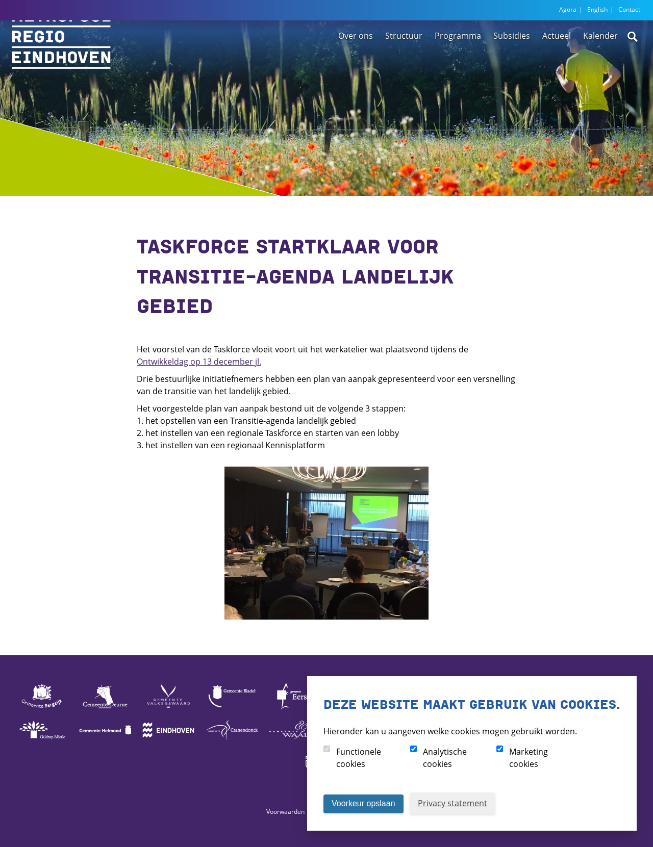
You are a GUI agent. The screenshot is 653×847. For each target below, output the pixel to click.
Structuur (403, 67)
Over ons (355, 67)
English (597, 9)
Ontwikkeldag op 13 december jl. (199, 361)
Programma (458, 67)
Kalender (600, 67)
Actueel (556, 67)
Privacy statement (452, 803)
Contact (629, 9)
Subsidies (511, 67)
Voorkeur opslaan (363, 803)
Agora (567, 9)
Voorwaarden (285, 811)
